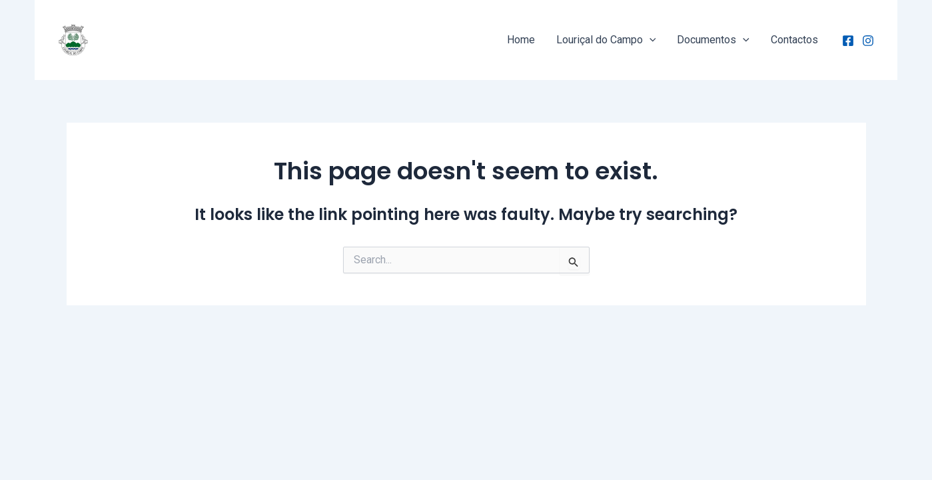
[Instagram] (868, 41)
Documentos (713, 40)
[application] (649, 40)
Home (521, 39)
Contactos (794, 39)
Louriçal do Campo (606, 40)
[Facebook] (848, 41)
